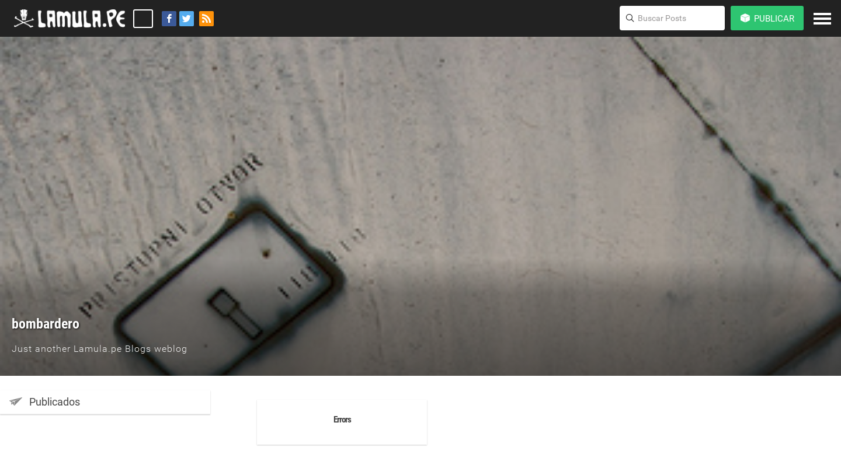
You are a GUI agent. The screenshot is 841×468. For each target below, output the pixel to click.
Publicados (44, 401)
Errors (342, 419)
